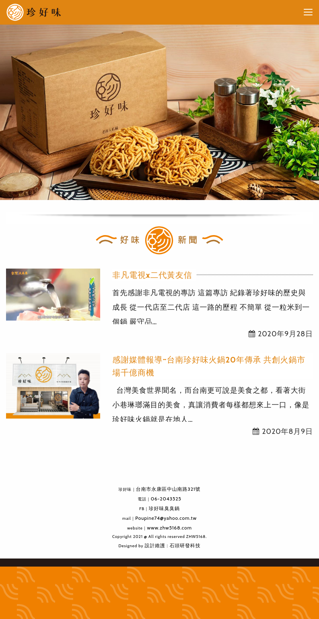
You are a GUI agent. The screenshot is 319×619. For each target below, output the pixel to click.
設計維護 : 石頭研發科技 (173, 545)
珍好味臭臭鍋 (164, 508)
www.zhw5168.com (169, 528)
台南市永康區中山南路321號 (168, 489)
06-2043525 (166, 499)
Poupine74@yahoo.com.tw (166, 518)
